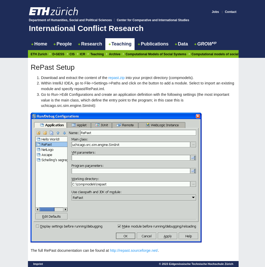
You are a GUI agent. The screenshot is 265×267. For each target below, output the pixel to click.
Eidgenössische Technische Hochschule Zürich (201, 263)
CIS (72, 54)
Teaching (120, 43)
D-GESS (58, 54)
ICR (82, 54)
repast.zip (116, 78)
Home (39, 43)
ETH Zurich (39, 54)
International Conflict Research (86, 28)
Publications (153, 43)
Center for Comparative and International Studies (153, 20)
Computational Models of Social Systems (156, 54)
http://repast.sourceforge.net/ (134, 250)
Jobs (215, 12)
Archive (114, 54)
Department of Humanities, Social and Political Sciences (70, 20)
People (62, 43)
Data (181, 43)
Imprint (38, 263)
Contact (231, 12)
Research (90, 43)
